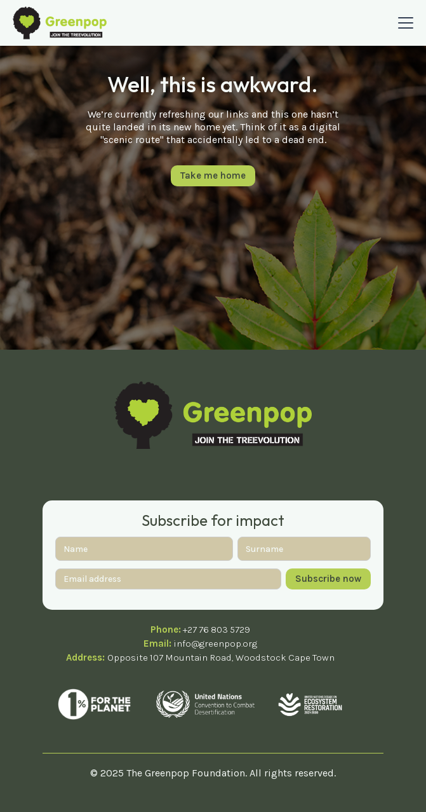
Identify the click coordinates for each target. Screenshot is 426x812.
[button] (403, 23)
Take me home (213, 175)
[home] (59, 22)
